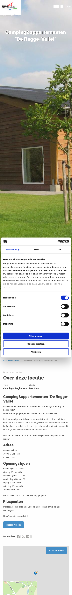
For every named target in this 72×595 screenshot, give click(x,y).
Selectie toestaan (36, 344)
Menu (67, 6)
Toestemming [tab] (12, 249)
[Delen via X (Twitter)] (23, 537)
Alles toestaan (36, 336)
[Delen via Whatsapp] (31, 537)
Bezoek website (13, 524)
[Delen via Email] (27, 537)
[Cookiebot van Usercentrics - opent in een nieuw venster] (56, 241)
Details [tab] (35, 249)
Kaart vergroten (56, 550)
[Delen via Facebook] (18, 537)
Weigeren (36, 352)
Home (10, 6)
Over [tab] (59, 249)
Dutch (56, 6)
